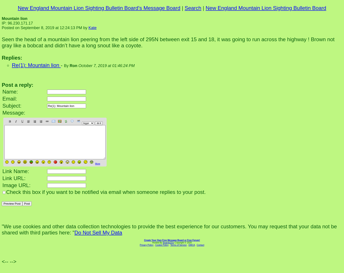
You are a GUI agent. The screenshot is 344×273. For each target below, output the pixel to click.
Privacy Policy (146, 251)
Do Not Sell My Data (98, 239)
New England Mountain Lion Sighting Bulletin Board (266, 8)
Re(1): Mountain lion (36, 65)
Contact (200, 251)
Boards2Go (168, 249)
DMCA (191, 251)
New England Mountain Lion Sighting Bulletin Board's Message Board (99, 8)
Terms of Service (178, 251)
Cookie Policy (162, 251)
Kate (92, 28)
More (97, 170)
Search (193, 8)
